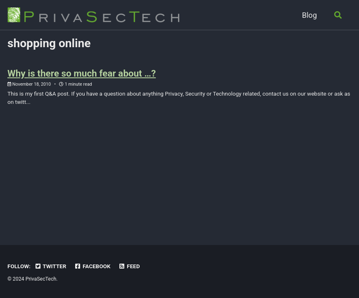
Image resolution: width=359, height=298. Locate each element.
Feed (129, 266)
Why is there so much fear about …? (81, 73)
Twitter (50, 266)
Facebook (92, 266)
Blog (309, 15)
